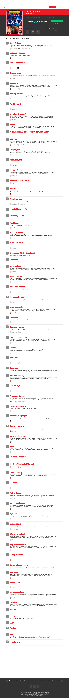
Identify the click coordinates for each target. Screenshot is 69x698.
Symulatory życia (16, 199)
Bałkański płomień (17, 53)
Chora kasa (14, 358)
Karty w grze (15, 149)
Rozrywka (36, 680)
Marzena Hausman (22, 401)
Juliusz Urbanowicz (14, 401)
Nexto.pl (60, 31)
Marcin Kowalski (23, 88)
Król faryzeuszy (16, 472)
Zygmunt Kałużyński (23, 467)
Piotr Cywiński (21, 68)
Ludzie (12, 616)
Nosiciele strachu (17, 327)
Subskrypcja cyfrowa (50, 17)
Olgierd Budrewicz (14, 441)
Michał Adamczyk (14, 204)
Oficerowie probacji (17, 534)
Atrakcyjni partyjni (17, 266)
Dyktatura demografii (18, 114)
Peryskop (13, 602)
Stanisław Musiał (14, 302)
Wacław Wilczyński (14, 508)
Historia (40, 680)
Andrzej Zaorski (14, 248)
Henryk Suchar (14, 431)
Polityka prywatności (45, 682)
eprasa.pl (51, 31)
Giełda (12, 124)
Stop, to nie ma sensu (18, 544)
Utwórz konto (57, 20)
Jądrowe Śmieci (16, 170)
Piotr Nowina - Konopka (15, 529)
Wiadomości (11, 680)
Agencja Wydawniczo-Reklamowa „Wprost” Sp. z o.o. (32, 692)
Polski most (14, 223)
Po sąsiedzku (15, 583)
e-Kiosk (56, 31)
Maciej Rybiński (14, 560)
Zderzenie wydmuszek (19, 457)
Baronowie (14, 83)
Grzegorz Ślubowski (14, 421)
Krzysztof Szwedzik (14, 165)
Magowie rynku (16, 160)
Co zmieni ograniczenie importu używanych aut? (29, 132)
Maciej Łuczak (22, 48)
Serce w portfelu (16, 307)
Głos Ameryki (15, 386)
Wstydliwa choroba (17, 503)
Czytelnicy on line (17, 216)
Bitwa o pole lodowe (18, 436)
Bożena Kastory (14, 342)
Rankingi (45, 680)
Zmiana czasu (15, 524)
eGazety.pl (47, 31)
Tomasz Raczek (14, 467)
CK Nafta (13, 139)
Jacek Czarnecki (22, 144)
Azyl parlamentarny (17, 63)
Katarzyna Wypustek (22, 204)
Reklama (36, 682)
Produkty (58, 680)
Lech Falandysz (14, 539)
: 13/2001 (30, 13)
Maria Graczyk (14, 410)
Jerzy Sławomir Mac (14, 48)
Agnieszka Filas (14, 68)
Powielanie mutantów (18, 337)
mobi (37, 33)
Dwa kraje (13, 189)
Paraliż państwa (16, 104)
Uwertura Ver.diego (17, 375)
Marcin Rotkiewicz (14, 332)
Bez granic (14, 368)
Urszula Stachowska (22, 332)
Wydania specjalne (41, 17)
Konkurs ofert (15, 73)
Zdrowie (21, 680)
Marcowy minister (17, 592)
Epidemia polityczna (18, 406)
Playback (13, 628)
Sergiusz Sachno (14, 144)
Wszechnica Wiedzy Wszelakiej (22, 253)
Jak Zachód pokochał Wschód (22, 464)
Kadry (12, 623)
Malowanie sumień (17, 287)
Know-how (14, 317)
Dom (32, 680)
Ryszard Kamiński (14, 109)
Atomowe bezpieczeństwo (20, 180)
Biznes (16, 680)
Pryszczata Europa (17, 396)
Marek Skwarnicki (14, 498)
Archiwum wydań (34, 17)
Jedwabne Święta (17, 297)
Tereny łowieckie (16, 555)
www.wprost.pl (36, 695)
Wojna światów (15, 43)
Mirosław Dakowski (14, 175)
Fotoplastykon (15, 642)
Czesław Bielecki (14, 488)
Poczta (12, 634)
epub (32, 33)
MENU (12, 446)
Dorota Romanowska (23, 363)
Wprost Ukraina (51, 680)
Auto (29, 680)
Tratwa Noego (15, 493)
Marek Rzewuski (14, 271)
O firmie (22, 682)
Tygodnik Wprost (33, 11)
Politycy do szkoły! (17, 93)
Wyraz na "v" (15, 514)
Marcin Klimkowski (14, 292)
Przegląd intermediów (18, 209)
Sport (25, 680)
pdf (27, 33)
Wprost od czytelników (19, 565)
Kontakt (25, 682)
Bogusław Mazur (14, 78)
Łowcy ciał (14, 347)
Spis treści (27, 17)
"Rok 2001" (14, 572)
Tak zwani (14, 483)
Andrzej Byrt (13, 587)
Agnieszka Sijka (14, 312)
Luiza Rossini (29, 48)
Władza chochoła (16, 276)
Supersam (14, 260)
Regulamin (39, 682)
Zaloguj (57, 23)
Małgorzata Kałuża (14, 391)
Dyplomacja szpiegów (18, 416)
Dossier (13, 610)
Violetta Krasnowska (14, 88)
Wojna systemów (16, 232)
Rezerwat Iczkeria (17, 426)
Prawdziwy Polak (16, 243)
